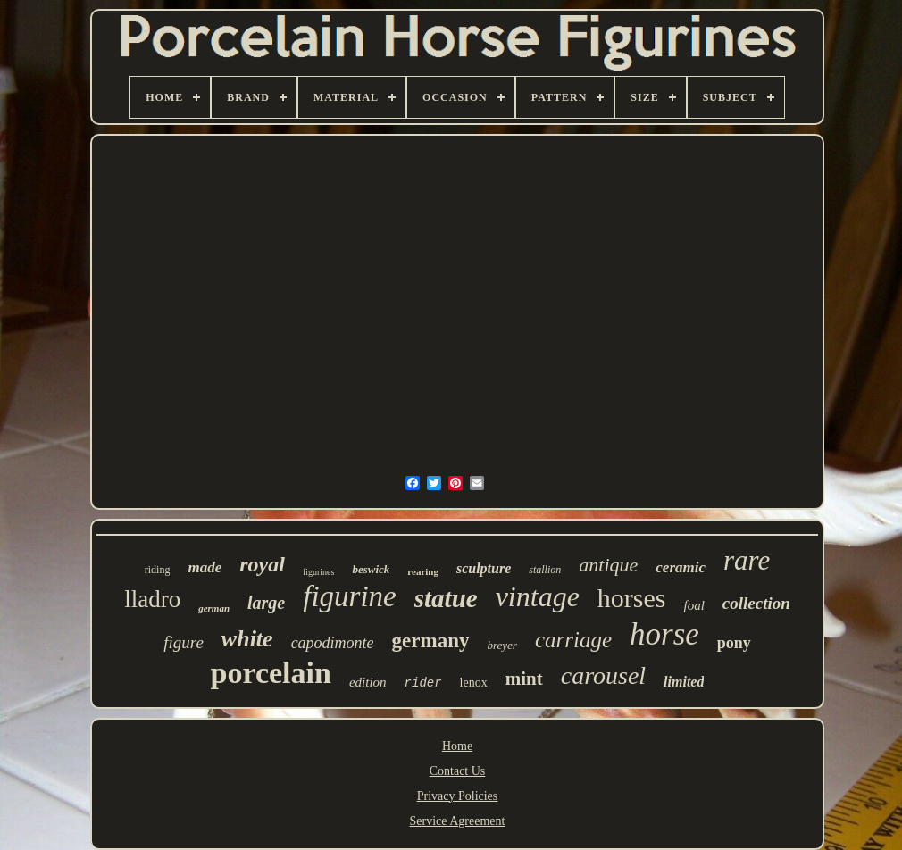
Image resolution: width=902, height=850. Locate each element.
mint (524, 678)
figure (183, 642)
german (214, 608)
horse (664, 634)
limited (684, 681)
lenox (474, 682)
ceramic (681, 567)
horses (631, 597)
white (247, 639)
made (204, 567)
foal (693, 605)
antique (608, 565)
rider (423, 683)
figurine (350, 596)
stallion (545, 569)
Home (457, 746)
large (266, 602)
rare (746, 560)
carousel (603, 675)
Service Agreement (457, 821)
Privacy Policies (457, 796)
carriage (573, 640)
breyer (501, 645)
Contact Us (458, 771)
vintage (538, 596)
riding (158, 569)
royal (262, 564)
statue (446, 598)
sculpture (483, 568)
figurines (319, 572)
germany (431, 640)
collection (756, 603)
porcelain (271, 672)
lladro (152, 599)
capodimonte (332, 643)
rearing (422, 571)
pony (734, 643)
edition (368, 682)
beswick (370, 569)
